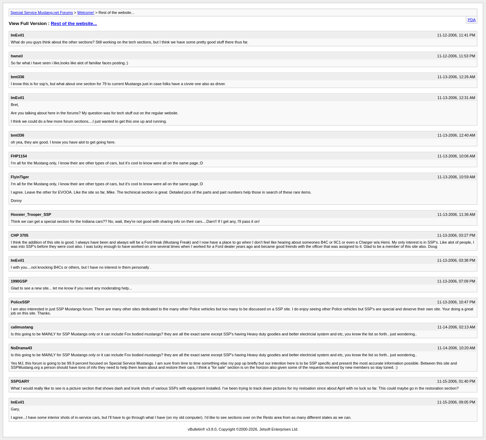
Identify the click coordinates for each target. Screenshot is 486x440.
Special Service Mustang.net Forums (41, 12)
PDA (472, 20)
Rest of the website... (74, 23)
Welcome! (85, 12)
